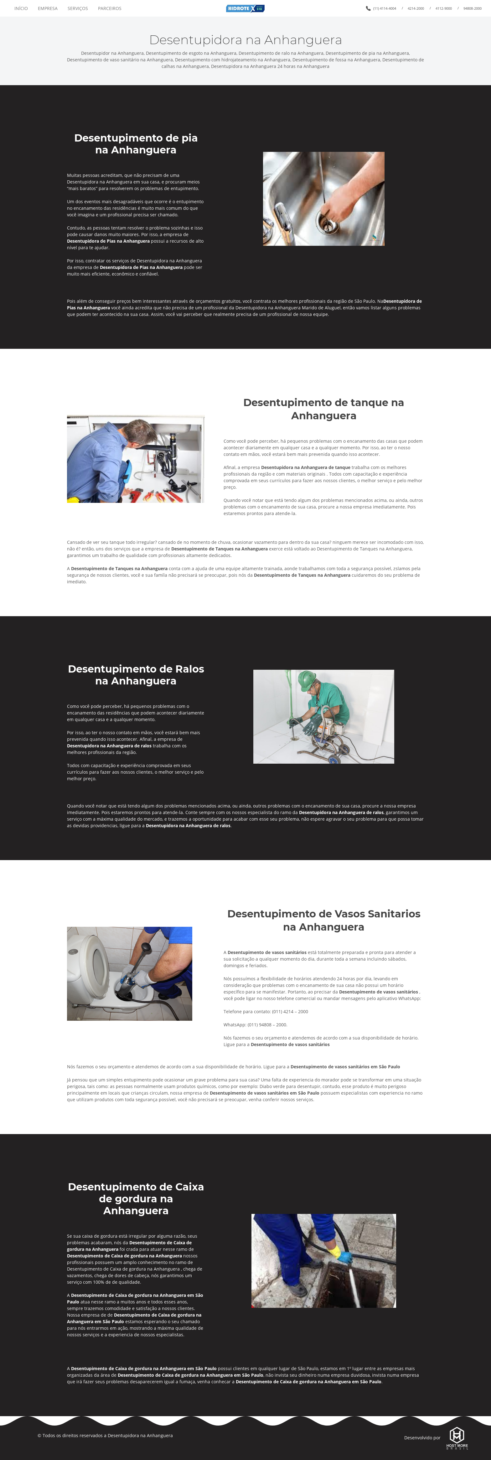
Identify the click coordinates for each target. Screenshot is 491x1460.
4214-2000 (416, 8)
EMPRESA (48, 8)
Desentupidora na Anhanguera (140, 1435)
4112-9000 (444, 8)
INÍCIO (21, 8)
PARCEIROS (109, 8)
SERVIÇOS (78, 8)
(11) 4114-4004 (384, 8)
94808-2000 (472, 8)
